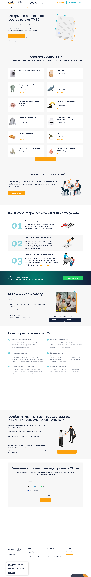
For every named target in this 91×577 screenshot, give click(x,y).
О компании (71, 7)
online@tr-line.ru (69, 553)
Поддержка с (42, 3)
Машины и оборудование (66, 101)
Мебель (60, 134)
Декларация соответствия (15, 7)
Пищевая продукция (26, 134)
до (48, 3)
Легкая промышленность (27, 117)
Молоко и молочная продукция (29, 148)
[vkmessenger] (33, 3)
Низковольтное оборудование (29, 70)
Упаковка (60, 70)
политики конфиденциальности (49, 495)
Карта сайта (49, 553)
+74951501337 (69, 551)
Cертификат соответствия (33, 7)
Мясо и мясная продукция (66, 148)
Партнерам (60, 7)
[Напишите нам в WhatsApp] (31, 3)
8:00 (46, 3)
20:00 (50, 3)
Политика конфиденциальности (54, 556)
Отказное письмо (48, 7)
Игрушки (60, 85)
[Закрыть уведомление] (27, 563)
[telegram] (36, 3)
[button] (74, 2)
